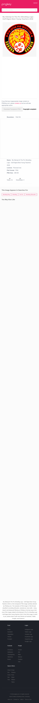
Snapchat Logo (29, 639)
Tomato (9, 636)
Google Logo (28, 641)
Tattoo (13, 682)
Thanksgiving (10, 654)
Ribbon (13, 679)
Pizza (8, 629)
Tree (8, 679)
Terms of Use (28, 699)
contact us (18, 103)
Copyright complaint (29, 109)
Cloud (9, 670)
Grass (9, 675)
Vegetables (10, 634)
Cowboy (20, 659)
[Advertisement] (19, 77)
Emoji (12, 670)
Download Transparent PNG (12, 109)
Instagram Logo (29, 629)
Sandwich (10, 632)
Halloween (10, 652)
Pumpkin (9, 639)
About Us (10, 699)
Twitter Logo (28, 632)
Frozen (20, 649)
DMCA (22, 699)
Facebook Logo (29, 636)
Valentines (10, 657)
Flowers (13, 672)
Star (8, 677)
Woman (20, 657)
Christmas (10, 649)
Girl (19, 652)
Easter (9, 659)
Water (12, 677)
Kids (19, 661)
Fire (8, 672)
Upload (35, 3)
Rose (12, 675)
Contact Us (16, 699)
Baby (19, 654)
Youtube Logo (28, 634)
